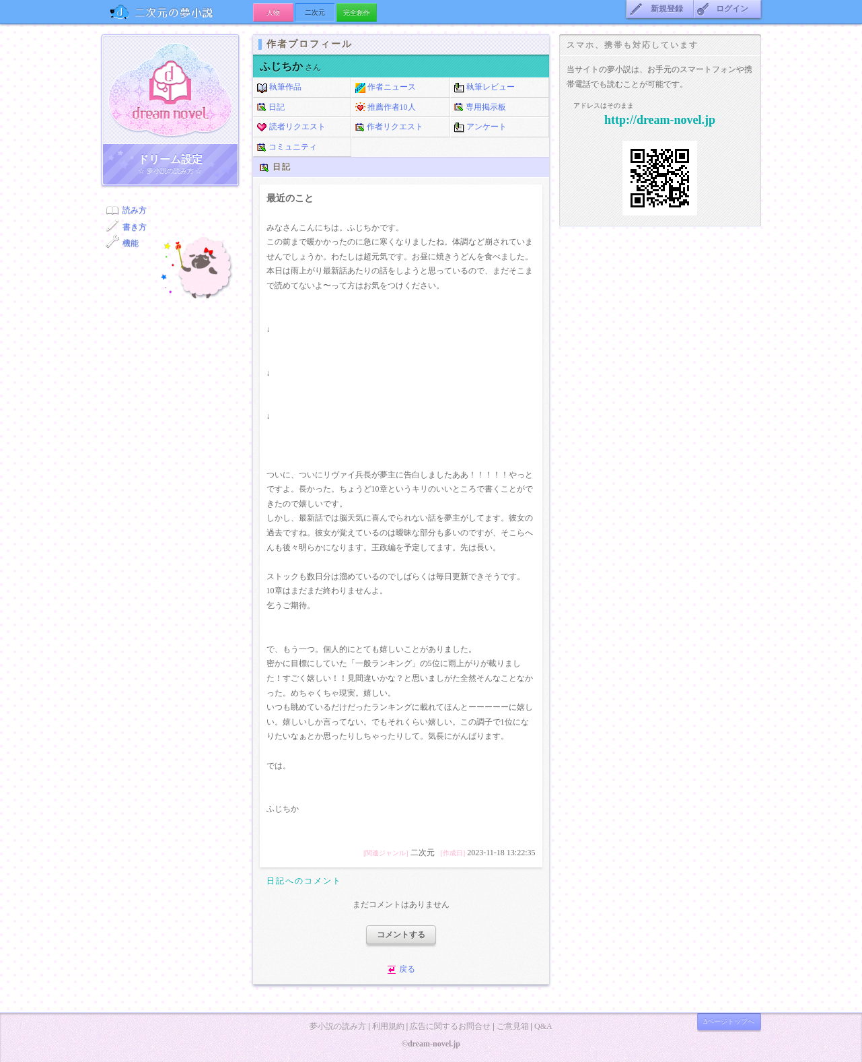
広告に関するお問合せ (450, 1026)
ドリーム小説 (170, 89)
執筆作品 (279, 87)
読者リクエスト (291, 127)
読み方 (134, 210)
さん (290, 67)
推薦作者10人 (385, 107)
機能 (130, 243)
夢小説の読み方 (338, 1026)
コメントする (401, 934)
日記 (271, 107)
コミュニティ (287, 147)
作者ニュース (385, 87)
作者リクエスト (389, 127)
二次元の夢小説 (177, 12)
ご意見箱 (513, 1026)
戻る (407, 969)
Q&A (543, 1026)
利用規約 (388, 1026)
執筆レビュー (484, 87)
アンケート (480, 127)
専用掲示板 (480, 107)
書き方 (134, 227)
